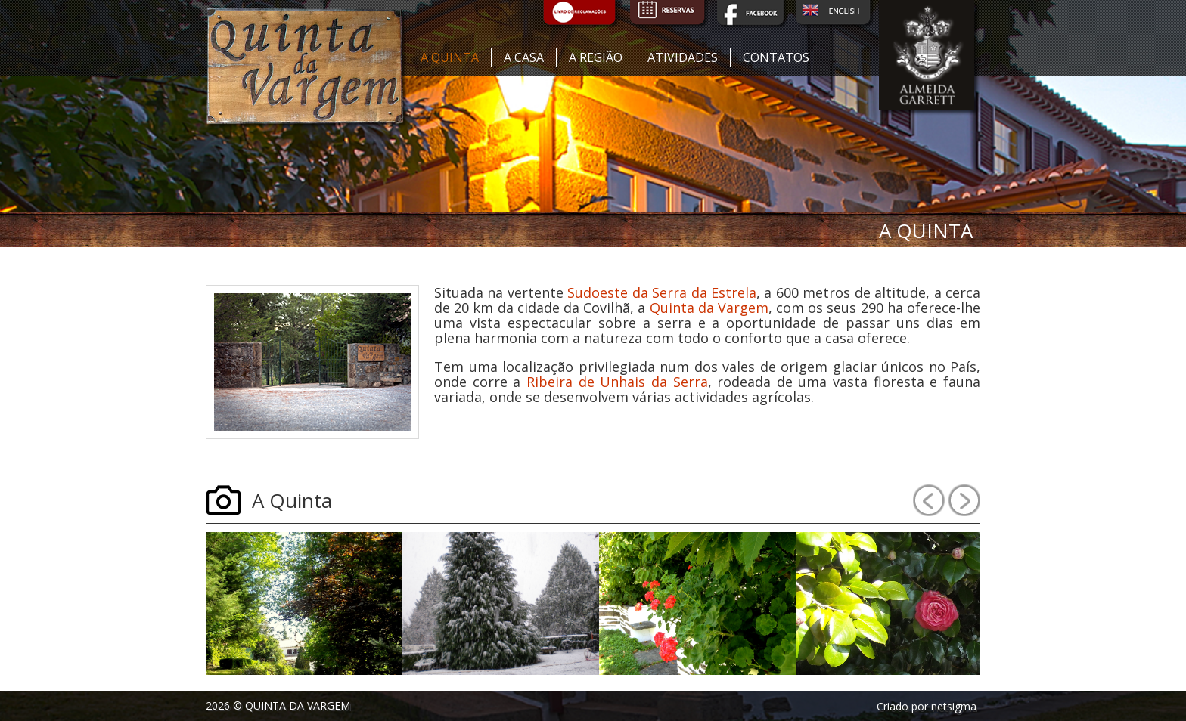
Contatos (776, 57)
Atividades (682, 57)
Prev (929, 500)
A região (595, 57)
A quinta (450, 57)
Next (964, 500)
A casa (524, 57)
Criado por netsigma (926, 706)
